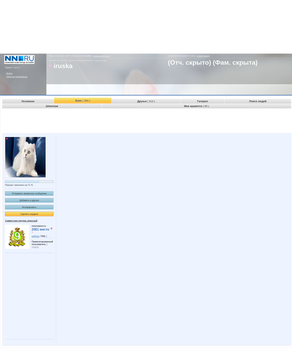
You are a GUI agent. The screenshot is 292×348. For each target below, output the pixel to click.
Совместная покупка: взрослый (21, 220)
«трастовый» (203, 56)
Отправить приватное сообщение (29, 193)
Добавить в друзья (29, 200)
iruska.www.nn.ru (101, 56)
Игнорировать (29, 207)
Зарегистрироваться (16, 76)
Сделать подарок (29, 214)
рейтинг (36, 236)
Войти (9, 73)
